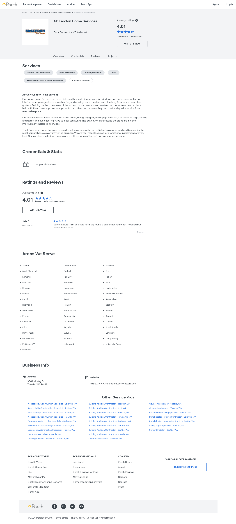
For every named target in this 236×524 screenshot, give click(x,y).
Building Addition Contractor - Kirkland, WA (109, 412)
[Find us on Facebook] (54, 506)
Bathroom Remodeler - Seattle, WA (44, 434)
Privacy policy (77, 517)
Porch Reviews (126, 472)
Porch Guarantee (37, 467)
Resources (79, 467)
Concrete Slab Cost (38, 487)
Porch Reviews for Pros (85, 472)
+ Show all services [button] (81, 80)
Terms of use (61, 517)
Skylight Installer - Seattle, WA (163, 430)
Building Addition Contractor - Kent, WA (107, 408)
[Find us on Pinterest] (63, 506)
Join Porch (78, 462)
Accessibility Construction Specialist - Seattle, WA (52, 412)
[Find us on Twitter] (72, 506)
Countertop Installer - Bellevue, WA (105, 438)
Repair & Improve (32, 4)
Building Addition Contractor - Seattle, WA (109, 430)
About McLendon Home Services (40, 94)
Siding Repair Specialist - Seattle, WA (166, 425)
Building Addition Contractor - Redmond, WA (110, 421)
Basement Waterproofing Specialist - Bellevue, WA (52, 421)
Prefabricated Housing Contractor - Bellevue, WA (172, 417)
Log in (230, 4)
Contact (122, 482)
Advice (71, 4)
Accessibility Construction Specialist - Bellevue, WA (52, 404)
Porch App (86, 4)
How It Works (35, 462)
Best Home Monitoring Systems (45, 482)
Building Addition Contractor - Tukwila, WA (109, 434)
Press (121, 487)
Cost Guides (54, 4)
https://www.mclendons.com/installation (113, 383)
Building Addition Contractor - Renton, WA (109, 425)
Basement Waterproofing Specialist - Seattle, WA (51, 425)
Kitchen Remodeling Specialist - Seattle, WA (170, 412)
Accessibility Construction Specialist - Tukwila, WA (52, 417)
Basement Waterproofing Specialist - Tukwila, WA (51, 430)
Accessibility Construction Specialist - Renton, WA (52, 408)
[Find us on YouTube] (81, 506)
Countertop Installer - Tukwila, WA (165, 408)
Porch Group (125, 462)
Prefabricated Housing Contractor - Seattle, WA (172, 421)
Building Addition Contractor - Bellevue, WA (49, 438)
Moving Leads (80, 477)
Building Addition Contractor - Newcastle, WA (110, 417)
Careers (122, 477)
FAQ (30, 472)
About (121, 467)
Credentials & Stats (42, 151)
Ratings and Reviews (43, 182)
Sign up (216, 4)
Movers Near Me (37, 477)
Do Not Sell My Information (101, 517)
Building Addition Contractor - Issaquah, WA (109, 404)
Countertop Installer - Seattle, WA (165, 404)
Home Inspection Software (87, 482)
